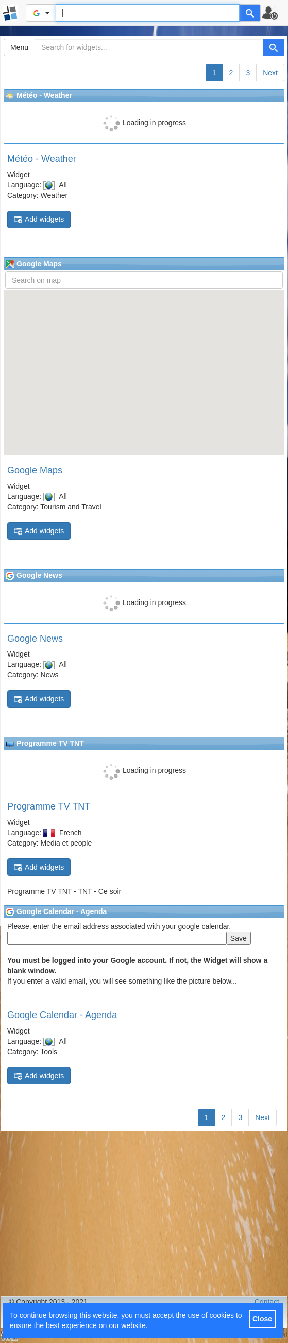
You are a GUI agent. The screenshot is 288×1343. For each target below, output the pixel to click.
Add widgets (39, 219)
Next (270, 72)
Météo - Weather (41, 158)
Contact (267, 1302)
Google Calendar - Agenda (62, 1015)
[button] (274, 13)
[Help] (250, 13)
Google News (35, 638)
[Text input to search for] (148, 13)
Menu (19, 47)
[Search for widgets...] (149, 47)
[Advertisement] (144, 1214)
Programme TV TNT (48, 806)
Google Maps (34, 470)
